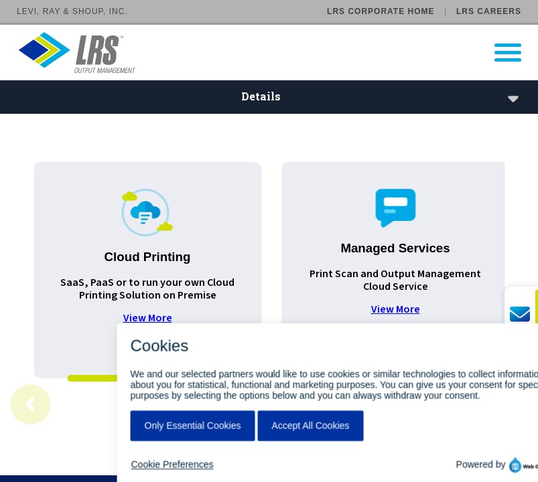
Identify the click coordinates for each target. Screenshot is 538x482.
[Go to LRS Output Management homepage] (277, 52)
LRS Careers (488, 11)
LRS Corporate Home (380, 11)
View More (147, 318)
